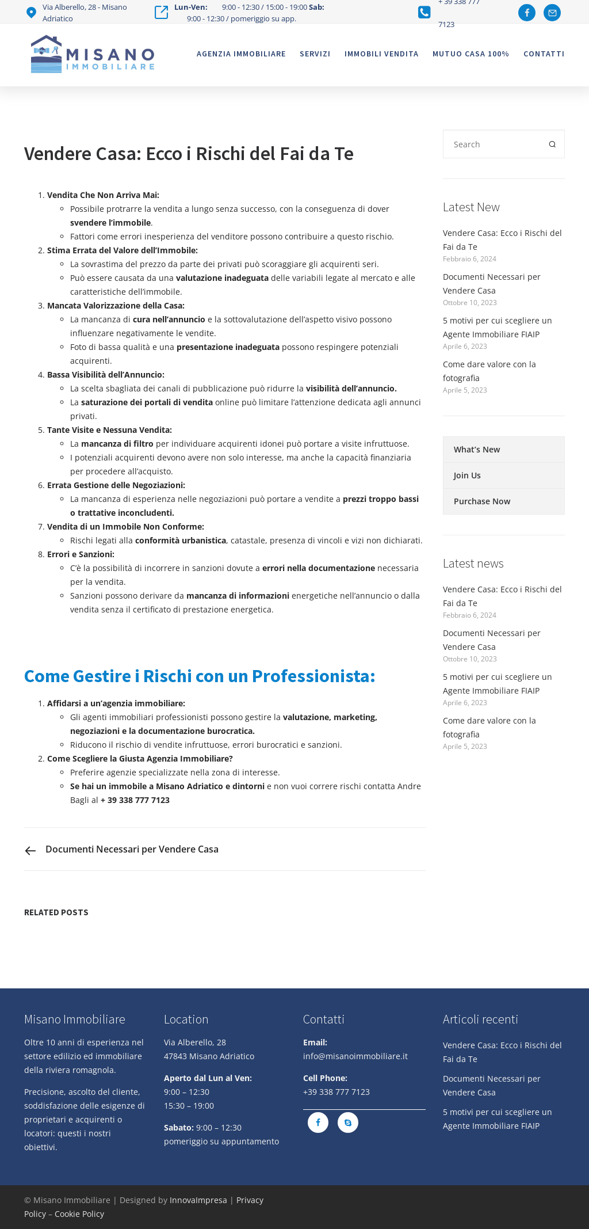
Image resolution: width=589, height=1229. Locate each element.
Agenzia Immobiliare (241, 53)
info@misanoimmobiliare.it (355, 1056)
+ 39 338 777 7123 (135, 799)
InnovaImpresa (198, 1199)
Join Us (467, 475)
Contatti (544, 53)
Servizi (315, 53)
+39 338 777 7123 (336, 1091)
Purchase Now (482, 501)
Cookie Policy (79, 1213)
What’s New (477, 449)
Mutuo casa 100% (471, 53)
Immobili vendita (382, 53)
